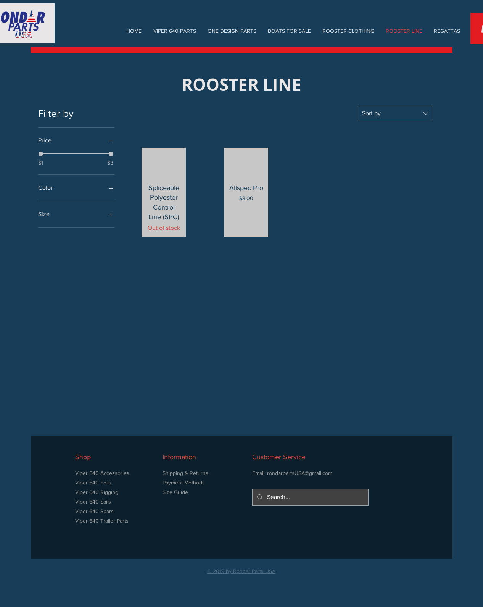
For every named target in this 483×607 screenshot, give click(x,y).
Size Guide (175, 492)
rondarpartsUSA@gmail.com (299, 473)
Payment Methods (184, 482)
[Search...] (309, 497)
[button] (174, 30)
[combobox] (395, 113)
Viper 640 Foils (93, 482)
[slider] (40, 153)
